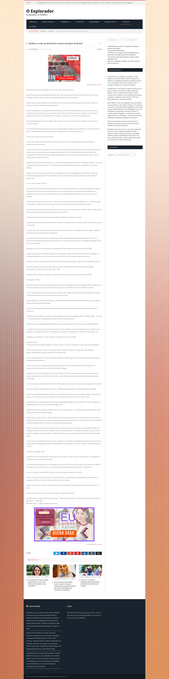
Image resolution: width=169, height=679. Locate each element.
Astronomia (94, 22)
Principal (33, 22)
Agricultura (110, 22)
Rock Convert (98, 85)
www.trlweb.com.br (44, 676)
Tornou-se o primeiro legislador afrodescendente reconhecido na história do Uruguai (90, 583)
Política (126, 22)
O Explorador (32, 49)
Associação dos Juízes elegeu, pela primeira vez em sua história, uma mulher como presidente (38, 583)
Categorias (111, 155)
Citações (32, 26)
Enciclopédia (47, 22)
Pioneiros (65, 22)
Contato (80, 22)
